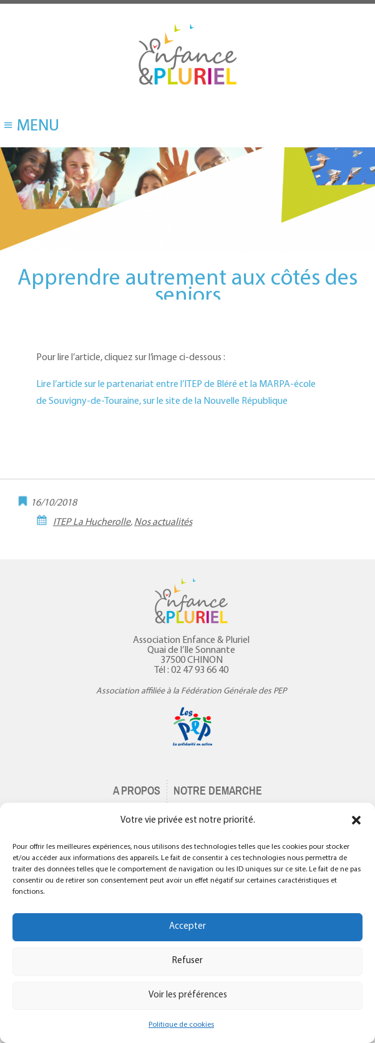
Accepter (187, 926)
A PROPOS (136, 791)
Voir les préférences (188, 995)
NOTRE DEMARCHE (217, 791)
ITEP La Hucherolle (91, 522)
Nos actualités (163, 522)
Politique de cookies (181, 1025)
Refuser (187, 961)
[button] (356, 820)
